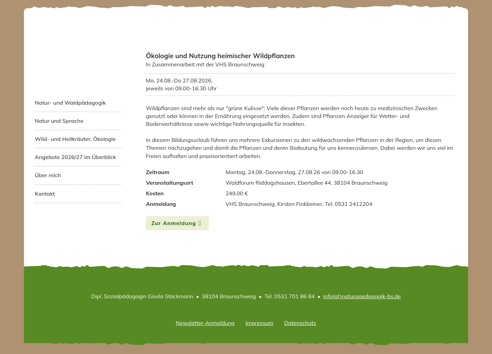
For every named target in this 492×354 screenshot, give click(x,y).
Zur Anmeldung (173, 223)
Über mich (48, 175)
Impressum (259, 322)
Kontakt (45, 193)
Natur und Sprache (59, 120)
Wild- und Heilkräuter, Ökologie (75, 138)
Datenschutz (300, 322)
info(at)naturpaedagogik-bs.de (362, 296)
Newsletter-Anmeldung (205, 322)
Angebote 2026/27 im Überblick (75, 157)
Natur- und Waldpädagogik (70, 102)
